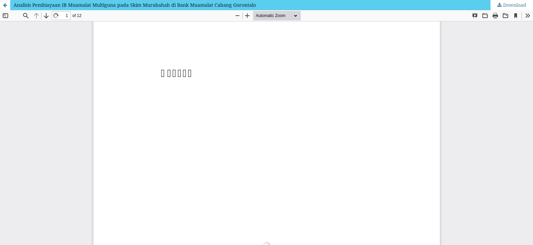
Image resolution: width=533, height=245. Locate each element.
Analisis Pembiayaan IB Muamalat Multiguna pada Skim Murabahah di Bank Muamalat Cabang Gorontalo (135, 5)
